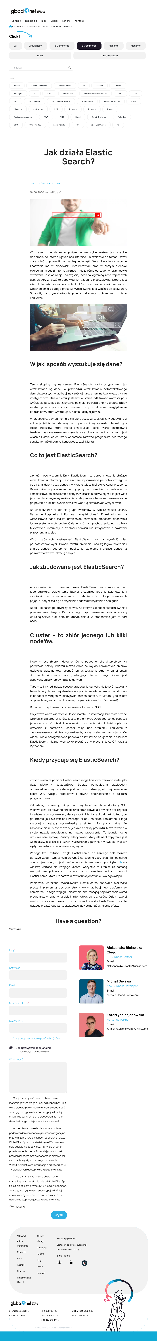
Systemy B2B (35, 125)
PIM (56, 109)
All (15, 45)
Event (133, 101)
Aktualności (35, 45)
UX (78, 125)
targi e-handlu (59, 125)
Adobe (17, 85)
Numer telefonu (37, 1008)
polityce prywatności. (19, 1125)
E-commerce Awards (61, 101)
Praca (110, 109)
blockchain (68, 93)
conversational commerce (95, 93)
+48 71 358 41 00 (80, 1324)
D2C (120, 93)
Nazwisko (37, 973)
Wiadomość (37, 1075)
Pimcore (73, 109)
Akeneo (99, 85)
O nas (54, 20)
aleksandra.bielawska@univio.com (128, 966)
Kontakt (79, 20)
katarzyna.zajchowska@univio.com (128, 1028)
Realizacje (31, 20)
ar (35, 93)
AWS (49, 93)
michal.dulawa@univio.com (123, 995)
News (40, 55)
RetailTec (122, 117)
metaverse (38, 109)
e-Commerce (61, 45)
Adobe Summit (65, 85)
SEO (16, 125)
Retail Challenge (99, 117)
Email (37, 991)
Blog (43, 20)
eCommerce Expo (112, 101)
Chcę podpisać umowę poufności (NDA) (34, 1038)
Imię (37, 955)
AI (84, 85)
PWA (46, 117)
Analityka (18, 93)
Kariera (66, 20)
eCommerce (87, 101)
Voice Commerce (98, 125)
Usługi (16, 20)
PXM (62, 117)
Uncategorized (109, 55)
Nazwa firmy (37, 1026)
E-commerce (34, 101)
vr (118, 125)
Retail (77, 117)
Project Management (23, 117)
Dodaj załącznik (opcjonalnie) (34, 1048)
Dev (135, 93)
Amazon (117, 85)
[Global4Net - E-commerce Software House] (28, 11)
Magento (113, 45)
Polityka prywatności (67, 1247)
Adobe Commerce (39, 85)
